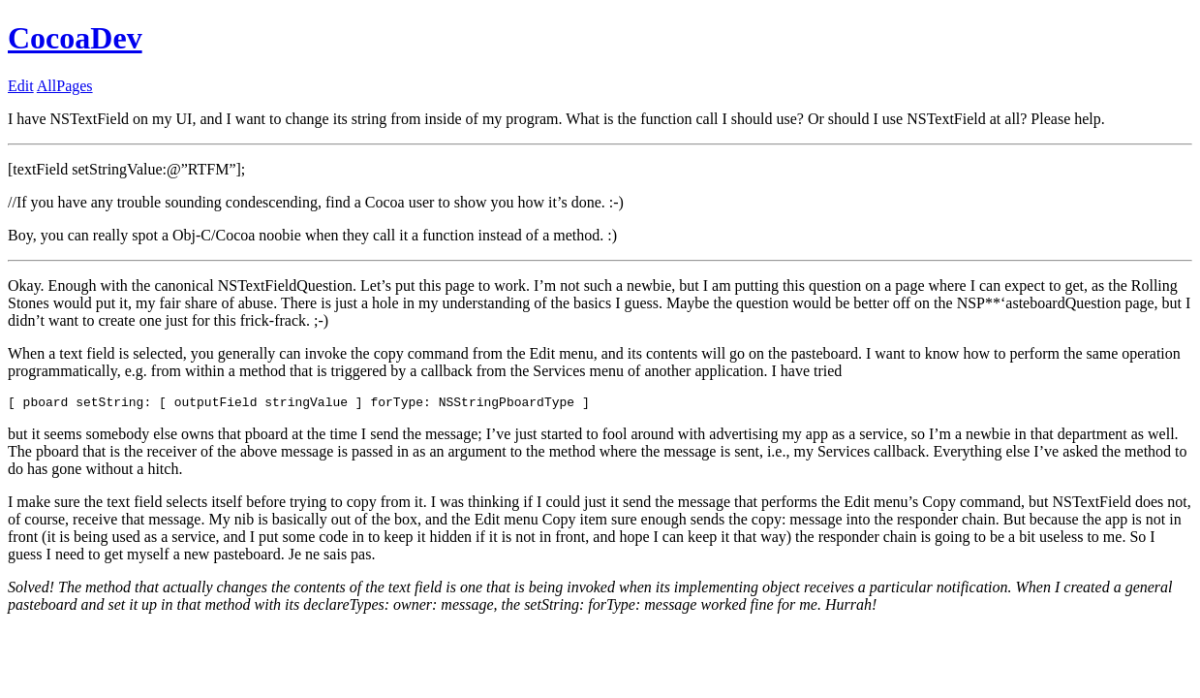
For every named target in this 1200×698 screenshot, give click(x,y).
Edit (21, 86)
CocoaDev (75, 37)
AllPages (65, 86)
